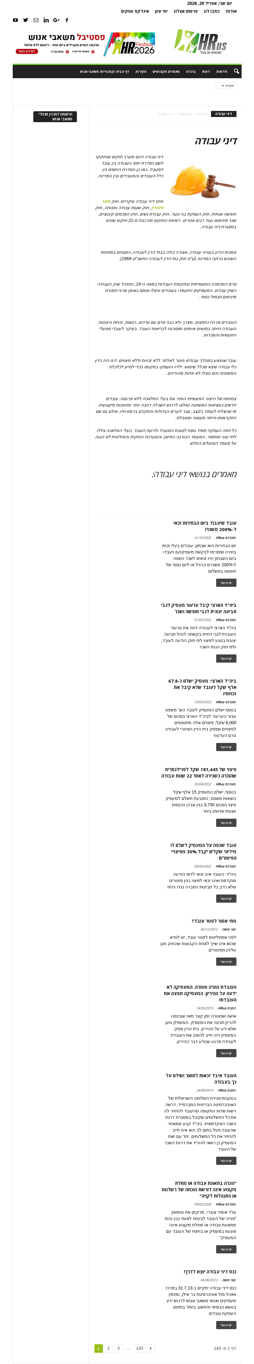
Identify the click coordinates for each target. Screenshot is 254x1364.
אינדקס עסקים (135, 11)
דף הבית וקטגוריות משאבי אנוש (104, 71)
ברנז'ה (191, 71)
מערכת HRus (226, 537)
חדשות (221, 71)
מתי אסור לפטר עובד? (214, 921)
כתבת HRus (227, 1008)
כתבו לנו (212, 11)
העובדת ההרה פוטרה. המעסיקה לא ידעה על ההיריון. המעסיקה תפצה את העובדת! (200, 993)
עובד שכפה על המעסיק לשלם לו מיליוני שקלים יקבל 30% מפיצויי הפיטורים (203, 851)
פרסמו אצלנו (186, 11)
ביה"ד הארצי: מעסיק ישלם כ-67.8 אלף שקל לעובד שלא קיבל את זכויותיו (202, 687)
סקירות (141, 71)
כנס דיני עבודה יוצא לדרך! (210, 1272)
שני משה (229, 929)
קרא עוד (226, 582)
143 (139, 1348)
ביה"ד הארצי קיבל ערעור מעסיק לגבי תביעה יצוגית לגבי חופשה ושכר (198, 608)
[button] (232, 71)
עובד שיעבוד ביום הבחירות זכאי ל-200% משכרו (204, 526)
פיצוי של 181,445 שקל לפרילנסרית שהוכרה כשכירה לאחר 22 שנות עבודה (198, 772)
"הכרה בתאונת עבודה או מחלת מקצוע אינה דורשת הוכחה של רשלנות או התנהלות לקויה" (199, 1189)
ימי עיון (161, 11)
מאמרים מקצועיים (166, 71)
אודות (231, 11)
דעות (206, 71)
